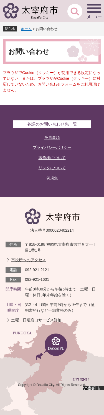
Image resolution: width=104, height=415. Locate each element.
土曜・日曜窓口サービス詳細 (36, 320)
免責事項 (52, 137)
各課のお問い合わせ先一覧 (52, 124)
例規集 (52, 178)
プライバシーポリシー (52, 147)
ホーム (26, 29)
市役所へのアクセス (28, 260)
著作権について (52, 157)
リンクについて (52, 168)
